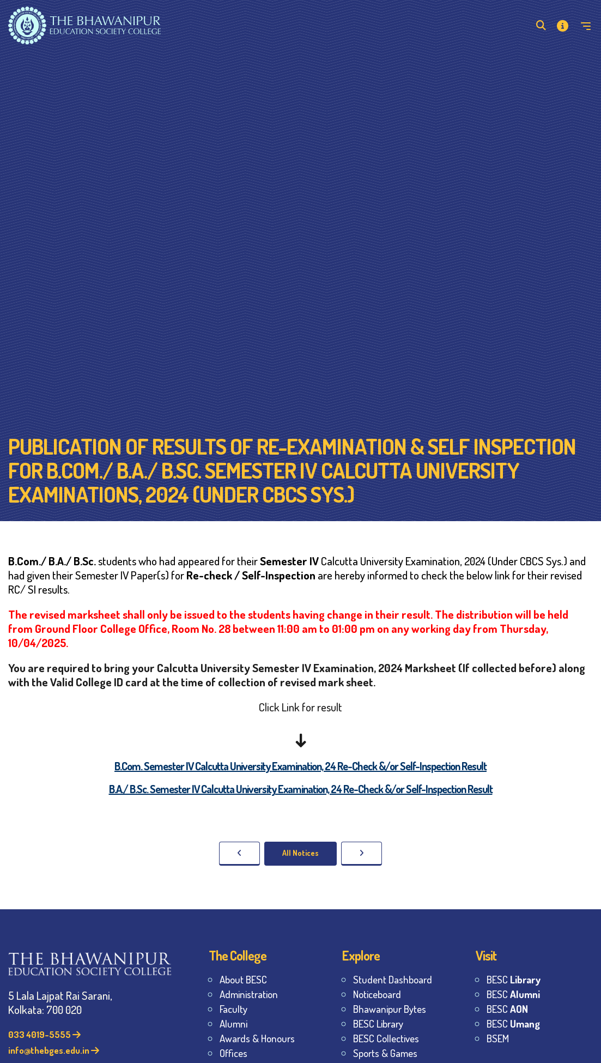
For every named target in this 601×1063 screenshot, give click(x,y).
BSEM (498, 1038)
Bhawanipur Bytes (389, 1008)
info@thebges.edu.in (53, 1050)
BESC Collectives (386, 1038)
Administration (249, 994)
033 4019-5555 (44, 1034)
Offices (233, 1053)
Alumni (233, 1023)
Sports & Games (385, 1053)
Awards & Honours (257, 1038)
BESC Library (378, 1023)
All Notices (300, 852)
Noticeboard (377, 994)
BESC (514, 979)
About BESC (243, 979)
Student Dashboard (392, 979)
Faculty (233, 1008)
